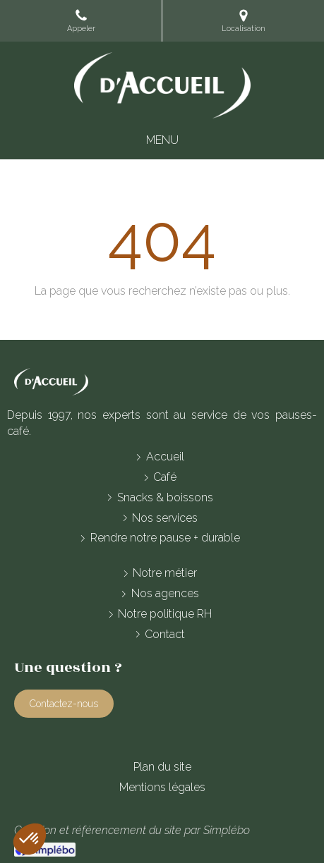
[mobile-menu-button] (162, 141)
